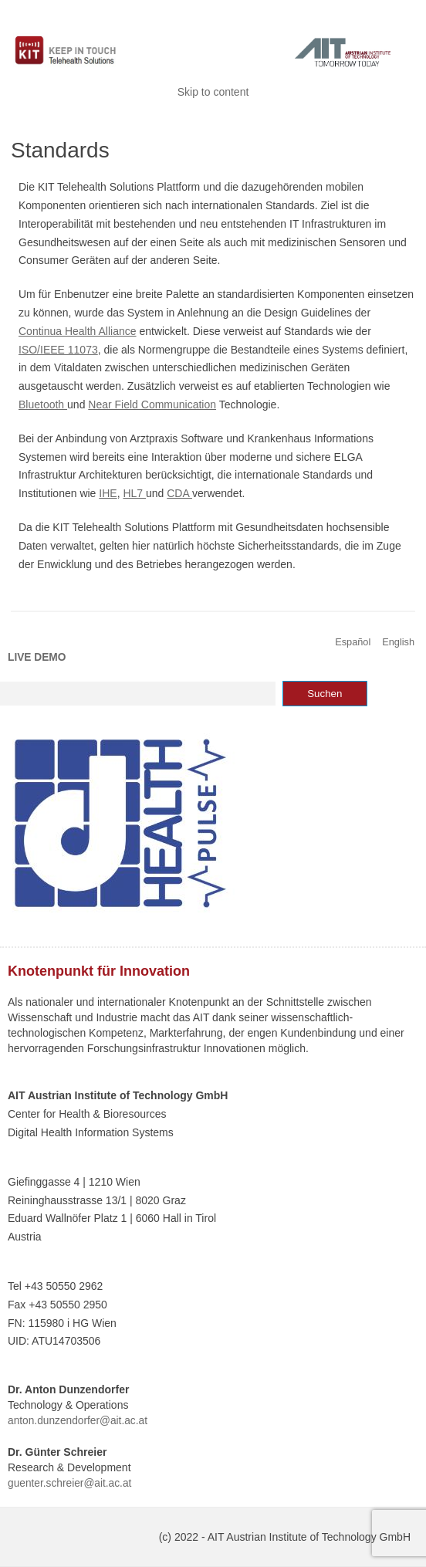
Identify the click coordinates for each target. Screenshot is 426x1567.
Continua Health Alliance (78, 331)
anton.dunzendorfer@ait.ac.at (77, 1421)
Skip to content (213, 91)
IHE (108, 493)
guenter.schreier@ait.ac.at (69, 1483)
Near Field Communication (152, 404)
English (398, 642)
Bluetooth (43, 404)
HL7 (134, 493)
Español (352, 642)
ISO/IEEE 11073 (58, 350)
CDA (179, 493)
